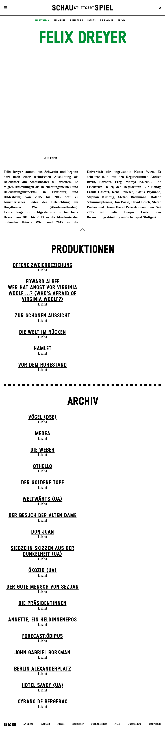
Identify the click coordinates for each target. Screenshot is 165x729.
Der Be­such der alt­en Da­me (42, 515)
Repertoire (76, 20)
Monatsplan (42, 20)
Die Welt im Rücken (42, 332)
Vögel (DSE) (42, 417)
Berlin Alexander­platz (42, 669)
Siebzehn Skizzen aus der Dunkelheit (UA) (42, 551)
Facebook (5, 724)
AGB (117, 723)
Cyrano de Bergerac (43, 702)
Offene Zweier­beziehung (42, 265)
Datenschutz (134, 723)
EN (160, 7)
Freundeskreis (99, 723)
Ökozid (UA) (42, 570)
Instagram (9, 724)
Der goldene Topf (42, 483)
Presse (60, 723)
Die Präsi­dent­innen (42, 603)
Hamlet (42, 349)
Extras (91, 20)
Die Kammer (106, 20)
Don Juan (42, 532)
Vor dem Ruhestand (42, 365)
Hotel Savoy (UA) (42, 685)
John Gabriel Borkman (42, 653)
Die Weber (42, 450)
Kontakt (45, 723)
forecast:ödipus (42, 636)
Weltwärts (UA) (42, 499)
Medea (42, 433)
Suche (30, 723)
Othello (42, 466)
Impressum (155, 723)
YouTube (14, 724)
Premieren (60, 20)
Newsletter (78, 723)
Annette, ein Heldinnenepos (42, 620)
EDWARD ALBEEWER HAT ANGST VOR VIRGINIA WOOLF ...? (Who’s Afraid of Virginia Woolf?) (42, 290)
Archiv (121, 20)
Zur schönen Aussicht (42, 316)
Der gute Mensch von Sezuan (42, 587)
